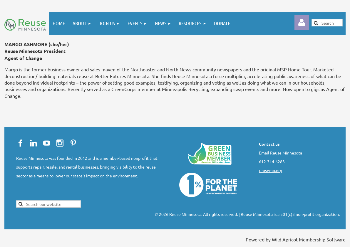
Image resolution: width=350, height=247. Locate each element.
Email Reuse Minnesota (280, 152)
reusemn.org (270, 170)
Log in (301, 22)
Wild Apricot (285, 239)
